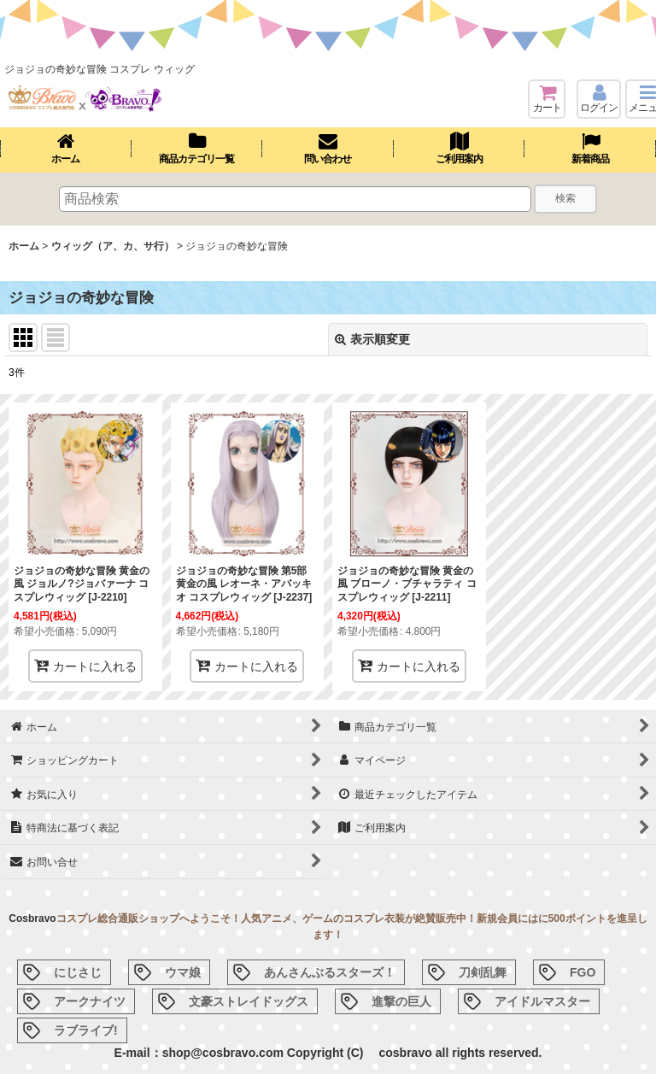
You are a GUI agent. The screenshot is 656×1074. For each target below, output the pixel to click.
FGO (582, 972)
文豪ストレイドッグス (248, 1001)
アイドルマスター (542, 1001)
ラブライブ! (86, 1030)
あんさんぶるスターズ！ (329, 972)
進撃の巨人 (401, 1001)
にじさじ (78, 972)
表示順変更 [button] (372, 339)
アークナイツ (90, 1001)
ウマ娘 (183, 972)
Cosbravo (32, 918)
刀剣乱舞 (483, 972)
